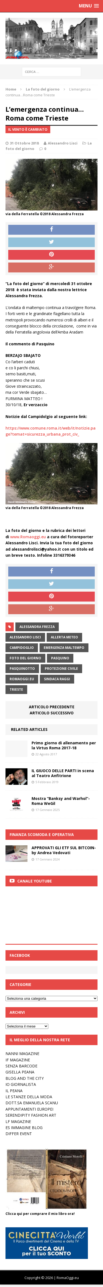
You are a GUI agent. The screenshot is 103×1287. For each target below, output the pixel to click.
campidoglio (22, 647)
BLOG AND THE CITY (24, 1078)
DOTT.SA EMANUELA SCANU (31, 1102)
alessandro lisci (25, 637)
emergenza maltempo (64, 647)
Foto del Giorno (25, 658)
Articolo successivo (52, 712)
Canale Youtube (34, 881)
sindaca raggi (57, 679)
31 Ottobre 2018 (24, 143)
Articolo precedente (51, 706)
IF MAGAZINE (17, 1059)
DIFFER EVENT (18, 1133)
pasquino (60, 658)
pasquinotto (22, 668)
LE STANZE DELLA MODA (28, 1096)
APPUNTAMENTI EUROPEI (29, 1109)
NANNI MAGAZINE (22, 1053)
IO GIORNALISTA (20, 1084)
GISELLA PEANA (19, 1072)
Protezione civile (61, 668)
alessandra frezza (37, 626)
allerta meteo (64, 637)
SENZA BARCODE (21, 1066)
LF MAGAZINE (18, 1121)
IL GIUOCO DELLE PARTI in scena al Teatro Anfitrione (63, 773)
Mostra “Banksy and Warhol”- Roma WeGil (61, 801)
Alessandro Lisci (62, 143)
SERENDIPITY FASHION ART (30, 1115)
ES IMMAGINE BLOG (24, 1127)
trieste (16, 689)
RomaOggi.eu (22, 679)
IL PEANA (14, 1090)
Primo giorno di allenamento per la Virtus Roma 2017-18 (64, 745)
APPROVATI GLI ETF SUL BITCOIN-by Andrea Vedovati (64, 850)
